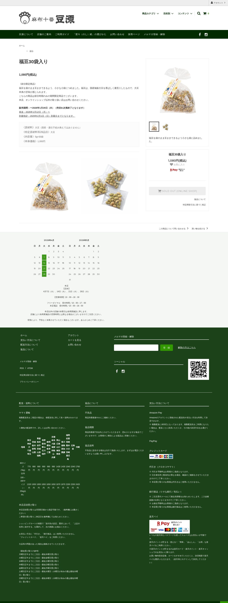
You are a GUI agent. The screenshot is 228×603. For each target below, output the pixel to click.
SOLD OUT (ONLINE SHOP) (177, 191)
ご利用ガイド (62, 34)
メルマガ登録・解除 (154, 34)
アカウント (218, 2)
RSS (21, 365)
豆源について (26, 34)
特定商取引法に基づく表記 (194, 205)
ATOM (28, 365)
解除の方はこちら (187, 347)
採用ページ (134, 34)
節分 (31, 51)
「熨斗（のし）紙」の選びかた (89, 34)
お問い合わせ (117, 34)
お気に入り (177, 164)
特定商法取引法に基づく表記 (33, 369)
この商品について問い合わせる (174, 229)
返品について (200, 199)
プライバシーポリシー (30, 374)
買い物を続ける (200, 229)
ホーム (22, 46)
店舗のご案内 (44, 34)
